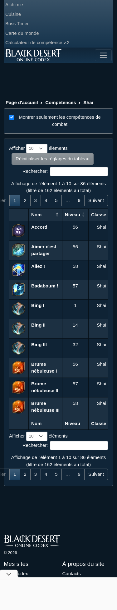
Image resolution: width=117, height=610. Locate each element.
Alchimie (14, 4)
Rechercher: (65, 171)
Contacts (71, 573)
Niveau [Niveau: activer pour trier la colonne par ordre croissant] (72, 214)
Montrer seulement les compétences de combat (60, 120)
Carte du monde (22, 33)
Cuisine (13, 14)
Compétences (60, 102)
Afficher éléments (38, 148)
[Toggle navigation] (103, 55)
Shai (88, 102)
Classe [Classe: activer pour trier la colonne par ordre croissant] (98, 214)
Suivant (96, 200)
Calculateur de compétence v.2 (37, 42)
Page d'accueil (22, 102)
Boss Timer (17, 23)
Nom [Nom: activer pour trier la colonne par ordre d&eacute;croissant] (36, 214)
